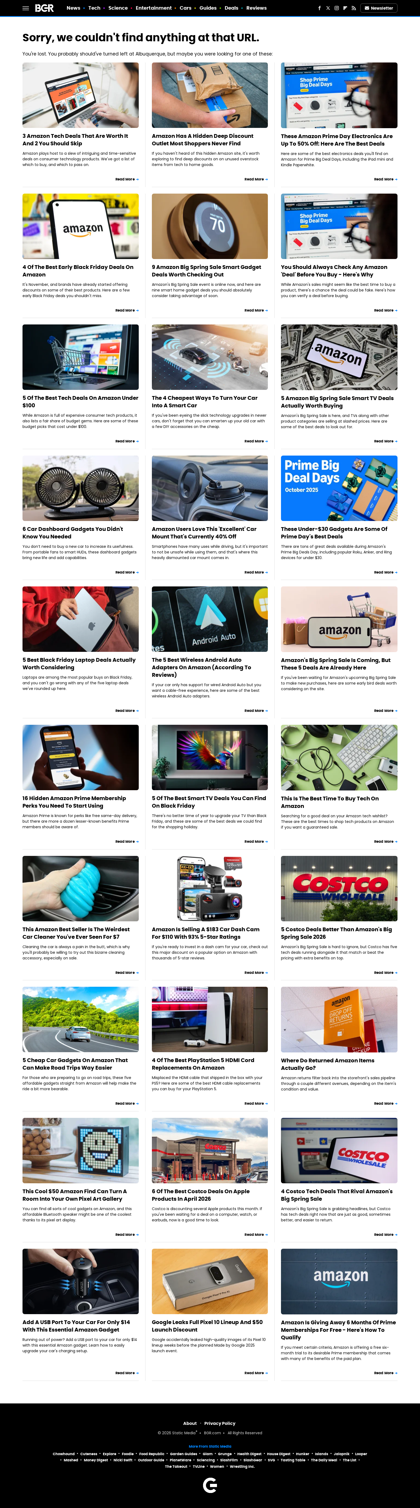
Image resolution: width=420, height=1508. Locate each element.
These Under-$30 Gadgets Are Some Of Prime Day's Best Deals (334, 533)
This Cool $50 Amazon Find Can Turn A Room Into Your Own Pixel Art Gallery (74, 1195)
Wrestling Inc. (242, 1466)
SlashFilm (229, 1460)
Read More (125, 179)
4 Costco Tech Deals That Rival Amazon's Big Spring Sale (337, 1195)
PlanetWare (180, 1460)
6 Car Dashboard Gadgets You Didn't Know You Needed (72, 533)
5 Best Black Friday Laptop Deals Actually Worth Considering (79, 663)
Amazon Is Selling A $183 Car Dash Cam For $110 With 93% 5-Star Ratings (206, 933)
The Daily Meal (324, 1460)
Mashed (71, 1460)
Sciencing (206, 1460)
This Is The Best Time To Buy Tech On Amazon (330, 802)
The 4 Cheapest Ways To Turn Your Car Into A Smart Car (205, 401)
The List (349, 1460)
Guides (208, 8)
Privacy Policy (219, 1423)
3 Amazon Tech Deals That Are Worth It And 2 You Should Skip (75, 139)
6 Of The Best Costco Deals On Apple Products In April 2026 (201, 1195)
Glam (208, 1454)
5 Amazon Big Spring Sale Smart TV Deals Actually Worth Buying (337, 402)
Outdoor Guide (151, 1460)
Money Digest (96, 1460)
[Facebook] (319, 8)
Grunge (225, 1454)
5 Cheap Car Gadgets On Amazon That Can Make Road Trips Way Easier (75, 1064)
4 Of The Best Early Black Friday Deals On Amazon (77, 271)
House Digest (278, 1454)
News (73, 8)
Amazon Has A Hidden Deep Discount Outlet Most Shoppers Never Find (202, 139)
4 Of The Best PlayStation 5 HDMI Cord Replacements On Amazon (203, 1064)
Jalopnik (342, 1454)
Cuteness (88, 1454)
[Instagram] (337, 8)
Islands (321, 1454)
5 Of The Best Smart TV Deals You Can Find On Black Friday (209, 802)
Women (217, 1466)
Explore (109, 1454)
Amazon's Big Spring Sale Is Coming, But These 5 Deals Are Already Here (336, 664)
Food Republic (151, 1454)
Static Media (184, 1433)
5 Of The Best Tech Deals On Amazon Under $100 (80, 401)
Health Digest (249, 1454)
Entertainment (154, 8)
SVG (271, 1460)
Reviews (256, 8)
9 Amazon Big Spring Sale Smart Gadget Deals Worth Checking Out (206, 271)
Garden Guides (183, 1454)
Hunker (302, 1454)
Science (118, 8)
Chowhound (64, 1454)
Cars (186, 8)
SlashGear (252, 1460)
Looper (361, 1454)
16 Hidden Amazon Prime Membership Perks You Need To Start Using (74, 802)
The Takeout (176, 1466)
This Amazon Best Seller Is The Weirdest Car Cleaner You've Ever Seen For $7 (76, 933)
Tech (94, 8)
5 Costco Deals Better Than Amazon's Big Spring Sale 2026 (336, 933)
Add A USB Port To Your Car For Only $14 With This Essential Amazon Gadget (76, 1326)
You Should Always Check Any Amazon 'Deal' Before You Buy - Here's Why (334, 271)
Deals (232, 8)
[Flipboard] (345, 8)
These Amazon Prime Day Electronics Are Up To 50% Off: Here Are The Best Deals (337, 140)
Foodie (128, 1454)
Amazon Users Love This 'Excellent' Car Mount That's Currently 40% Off (204, 533)
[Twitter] (328, 8)
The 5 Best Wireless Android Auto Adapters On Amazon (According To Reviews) (201, 667)
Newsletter (379, 8)
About (190, 1423)
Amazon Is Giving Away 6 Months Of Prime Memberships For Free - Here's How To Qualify (338, 1330)
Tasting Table (293, 1460)
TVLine (199, 1466)
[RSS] (354, 8)
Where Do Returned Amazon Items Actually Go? (327, 1064)
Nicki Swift (123, 1460)
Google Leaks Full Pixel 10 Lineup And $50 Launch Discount (207, 1326)
